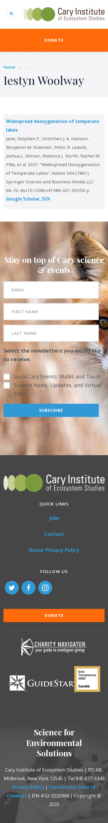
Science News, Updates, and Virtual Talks (57, 389)
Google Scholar (23, 199)
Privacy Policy (28, 787)
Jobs (54, 518)
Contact (54, 534)
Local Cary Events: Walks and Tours (57, 376)
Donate (54, 40)
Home (9, 67)
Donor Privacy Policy (54, 550)
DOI (46, 199)
